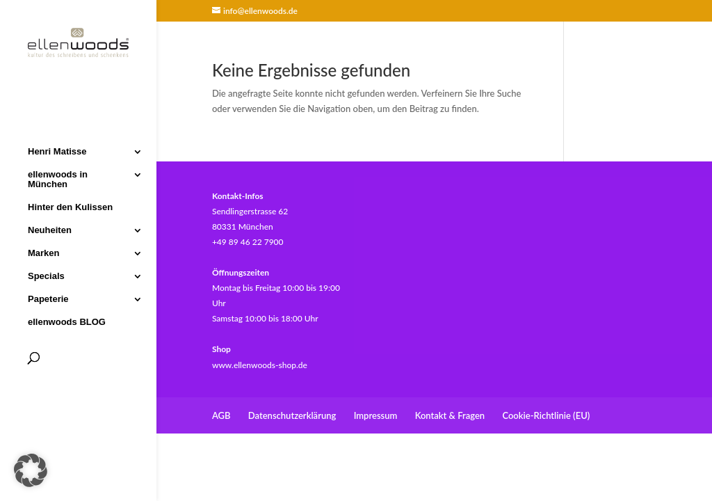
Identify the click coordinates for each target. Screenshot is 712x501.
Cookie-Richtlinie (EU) (546, 415)
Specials (46, 275)
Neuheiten (50, 229)
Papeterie (48, 298)
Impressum (376, 415)
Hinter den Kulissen (70, 206)
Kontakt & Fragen (450, 415)
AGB (221, 415)
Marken (44, 252)
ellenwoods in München (58, 178)
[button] (30, 470)
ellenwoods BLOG (67, 321)
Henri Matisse (57, 150)
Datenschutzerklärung (292, 415)
